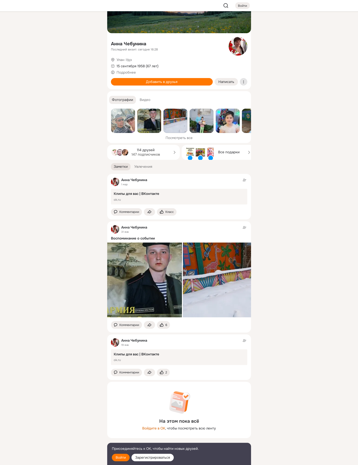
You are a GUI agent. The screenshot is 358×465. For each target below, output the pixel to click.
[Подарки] (52, 63)
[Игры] (93, 63)
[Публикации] (52, 43)
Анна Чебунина (128, 44)
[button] (122, 100)
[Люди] (72, 43)
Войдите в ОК (153, 428)
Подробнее (126, 72)
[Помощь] (52, 84)
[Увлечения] (72, 22)
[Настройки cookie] (72, 459)
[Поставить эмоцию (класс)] (167, 212)
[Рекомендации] (72, 84)
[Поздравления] (72, 63)
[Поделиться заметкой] (149, 212)
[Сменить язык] (72, 439)
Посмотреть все (179, 138)
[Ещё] (72, 429)
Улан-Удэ (124, 59)
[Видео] (93, 43)
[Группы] (93, 22)
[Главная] (52, 22)
